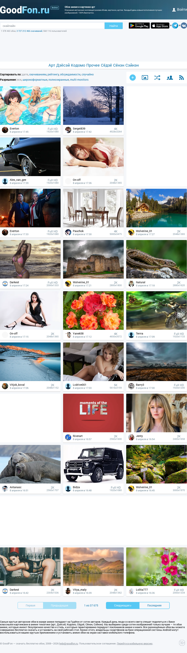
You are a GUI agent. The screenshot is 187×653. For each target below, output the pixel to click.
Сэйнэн (132, 65)
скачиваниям (37, 74)
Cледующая (123, 605)
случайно (88, 74)
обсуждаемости (70, 74)
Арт (52, 65)
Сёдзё (106, 65)
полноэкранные (59, 79)
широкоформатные (35, 79)
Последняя (154, 605)
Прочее (93, 65)
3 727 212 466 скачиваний (29, 30)
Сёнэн (118, 65)
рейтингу (53, 74)
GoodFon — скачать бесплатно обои (23, 643)
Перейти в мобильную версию (135, 643)
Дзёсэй (63, 65)
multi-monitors (79, 79)
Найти (113, 25)
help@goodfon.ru (68, 643)
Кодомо (78, 65)
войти (179, 9)
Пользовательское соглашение (97, 643)
